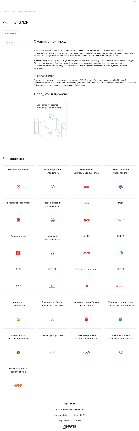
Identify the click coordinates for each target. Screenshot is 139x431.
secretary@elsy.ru (62, 415)
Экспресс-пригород (27, 10)
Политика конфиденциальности (69, 409)
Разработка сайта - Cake (69, 420)
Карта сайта (69, 404)
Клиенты (14, 10)
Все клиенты (10, 32)
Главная (6, 10)
